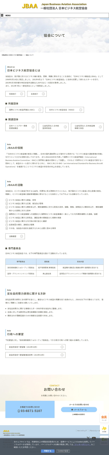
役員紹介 (12, 94)
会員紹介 (34, 94)
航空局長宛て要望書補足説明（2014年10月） (27, 355)
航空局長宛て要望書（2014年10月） (23, 347)
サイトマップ (82, 431)
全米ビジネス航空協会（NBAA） (62, 109)
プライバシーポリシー (97, 431)
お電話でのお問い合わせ (30, 409)
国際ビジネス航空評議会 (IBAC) (22, 109)
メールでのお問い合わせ (79, 409)
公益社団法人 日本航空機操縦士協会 (85, 126)
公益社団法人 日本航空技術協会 (50, 126)
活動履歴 (12, 236)
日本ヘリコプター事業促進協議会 (18, 126)
